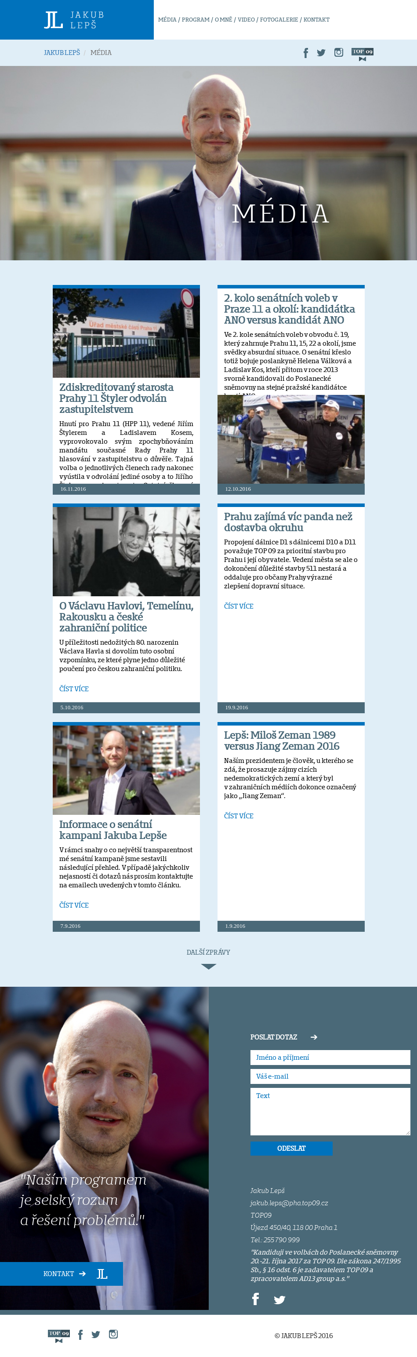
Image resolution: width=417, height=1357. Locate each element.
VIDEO (246, 19)
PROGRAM (196, 19)
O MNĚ (223, 19)
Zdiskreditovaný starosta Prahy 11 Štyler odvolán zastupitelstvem (116, 398)
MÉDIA (167, 19)
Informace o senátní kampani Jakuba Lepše (113, 830)
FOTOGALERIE (279, 19)
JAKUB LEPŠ (62, 52)
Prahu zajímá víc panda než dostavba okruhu (288, 522)
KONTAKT (317, 19)
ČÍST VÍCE (74, 689)
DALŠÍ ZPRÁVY (208, 959)
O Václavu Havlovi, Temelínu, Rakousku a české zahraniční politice (126, 616)
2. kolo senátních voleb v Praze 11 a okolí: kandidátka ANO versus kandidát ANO (289, 308)
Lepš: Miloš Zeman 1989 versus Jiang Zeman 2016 (281, 740)
